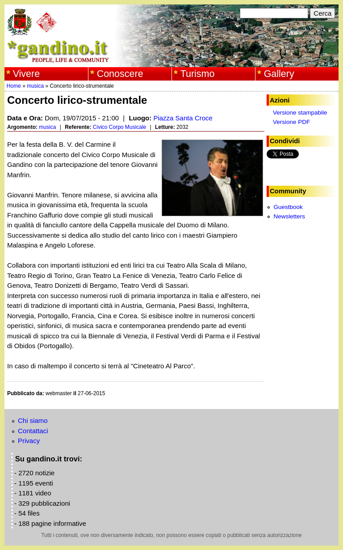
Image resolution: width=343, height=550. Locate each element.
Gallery (279, 73)
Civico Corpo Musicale (119, 127)
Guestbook (287, 207)
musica (35, 86)
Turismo (197, 73)
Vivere (26, 73)
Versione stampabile (300, 112)
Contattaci (33, 431)
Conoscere (120, 73)
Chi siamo (33, 420)
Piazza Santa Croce (183, 118)
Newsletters (289, 216)
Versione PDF (291, 122)
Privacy (29, 440)
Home (14, 86)
